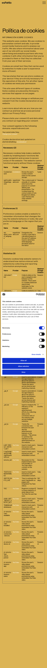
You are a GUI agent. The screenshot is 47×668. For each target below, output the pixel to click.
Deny (23, 372)
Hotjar (15, 275)
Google (15, 377)
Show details (36, 354)
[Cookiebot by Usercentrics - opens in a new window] (36, 294)
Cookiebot (22, 142)
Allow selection (23, 366)
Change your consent (9, 134)
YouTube (16, 445)
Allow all (23, 360)
